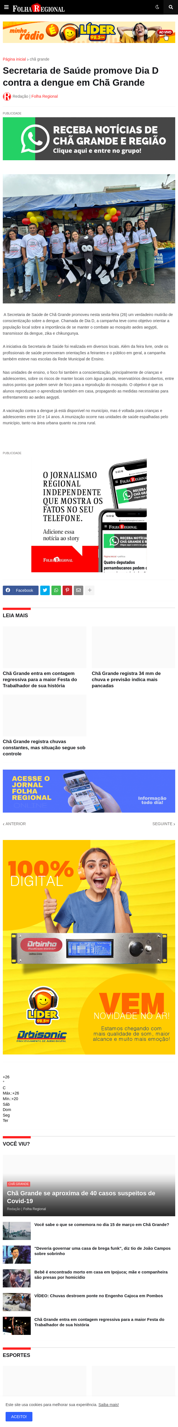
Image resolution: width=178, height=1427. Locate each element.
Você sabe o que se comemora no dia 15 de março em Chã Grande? (101, 1224)
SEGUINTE (162, 824)
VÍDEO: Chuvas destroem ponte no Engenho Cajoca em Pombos (98, 1295)
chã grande (39, 59)
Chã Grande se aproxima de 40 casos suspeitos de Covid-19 (81, 1197)
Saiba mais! (108, 1404)
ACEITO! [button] (19, 1416)
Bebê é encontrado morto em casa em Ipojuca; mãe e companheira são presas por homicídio (101, 1275)
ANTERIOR (16, 824)
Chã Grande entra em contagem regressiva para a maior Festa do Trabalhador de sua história (40, 679)
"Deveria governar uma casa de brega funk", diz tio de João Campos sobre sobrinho (102, 1251)
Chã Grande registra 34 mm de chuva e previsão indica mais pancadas (126, 679)
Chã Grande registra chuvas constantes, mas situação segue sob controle (44, 747)
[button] (6, 7)
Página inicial (14, 59)
